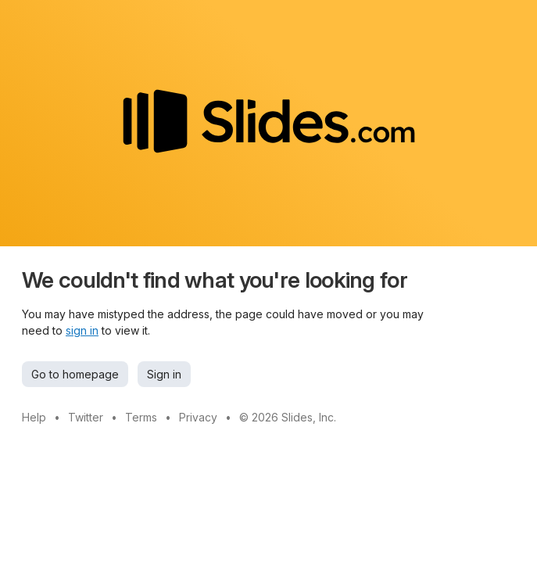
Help (34, 417)
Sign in (164, 374)
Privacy (198, 417)
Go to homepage (75, 374)
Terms (141, 417)
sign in (82, 330)
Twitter (85, 417)
